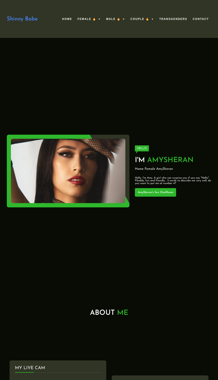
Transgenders (173, 19)
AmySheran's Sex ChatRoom (155, 192)
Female (150, 169)
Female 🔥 (89, 19)
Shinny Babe (22, 19)
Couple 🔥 (142, 19)
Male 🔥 (115, 19)
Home (67, 19)
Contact (201, 19)
